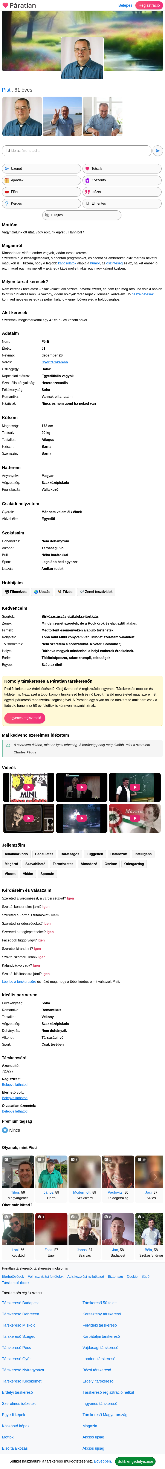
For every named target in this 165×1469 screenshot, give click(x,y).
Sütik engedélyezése (135, 1461)
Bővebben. (103, 1461)
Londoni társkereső (98, 1359)
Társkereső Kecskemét (21, 1381)
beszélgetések (143, 294)
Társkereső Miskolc (18, 1325)
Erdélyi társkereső (17, 1392)
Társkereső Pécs (16, 1348)
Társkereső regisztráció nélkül (108, 1392)
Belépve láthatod (15, 1084)
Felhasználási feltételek (45, 1276)
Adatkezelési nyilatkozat (85, 1276)
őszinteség (114, 263)
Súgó (145, 1276)
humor (95, 263)
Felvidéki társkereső (99, 1325)
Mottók (8, 1437)
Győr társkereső (54, 362)
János (48, 1192)
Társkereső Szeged (18, 1336)
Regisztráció (149, 5)
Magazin (89, 1426)
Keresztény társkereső (101, 1314)
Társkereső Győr (16, 1359)
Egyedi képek (13, 1415)
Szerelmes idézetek (19, 1403)
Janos (82, 1250)
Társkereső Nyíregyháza (23, 1370)
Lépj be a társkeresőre (19, 981)
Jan (115, 1250)
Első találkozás (15, 1448)
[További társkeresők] (155, 1177)
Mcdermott (81, 1192)
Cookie (132, 1276)
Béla (148, 1250)
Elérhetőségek (13, 1276)
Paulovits (115, 1192)
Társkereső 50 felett (99, 1303)
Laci (15, 1250)
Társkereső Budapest (20, 1303)
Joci (148, 1192)
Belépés (125, 5)
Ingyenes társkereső (99, 1403)
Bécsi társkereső (96, 1370)
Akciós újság (93, 1437)
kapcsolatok (67, 263)
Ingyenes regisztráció (25, 718)
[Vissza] (9, 1177)
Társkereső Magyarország (104, 1415)
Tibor (15, 1192)
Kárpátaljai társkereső (101, 1336)
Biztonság (115, 1276)
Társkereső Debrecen (20, 1314)
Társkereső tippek (15, 1283)
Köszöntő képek (15, 1426)
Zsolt (48, 1250)
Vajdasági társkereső (100, 1348)
